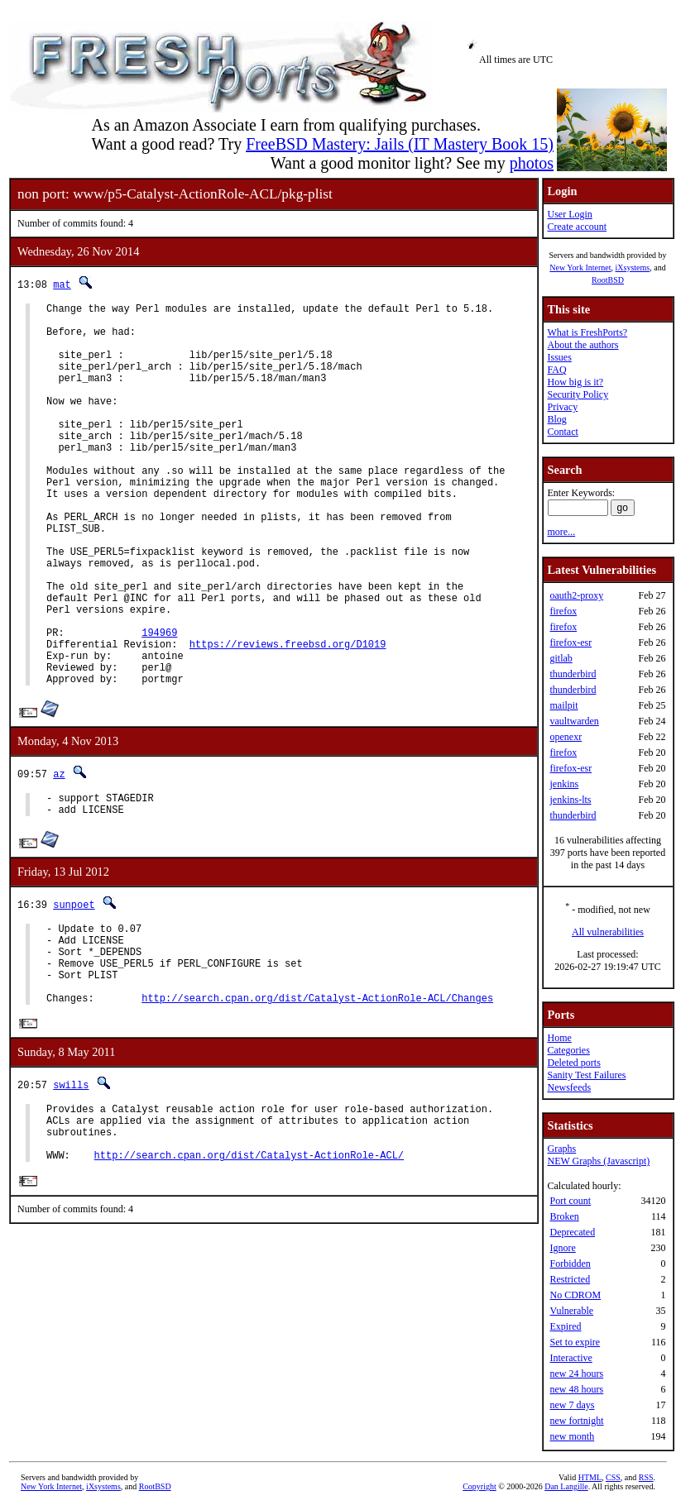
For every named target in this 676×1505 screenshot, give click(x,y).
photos (532, 163)
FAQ (556, 369)
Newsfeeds (569, 1087)
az (59, 855)
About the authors (582, 345)
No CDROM (575, 1295)
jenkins (563, 784)
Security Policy (577, 394)
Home (559, 1038)
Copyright (479, 1486)
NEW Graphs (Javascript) (598, 1161)
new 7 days (571, 1405)
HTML (590, 1477)
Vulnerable (571, 1310)
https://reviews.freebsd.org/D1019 (287, 718)
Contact (562, 431)
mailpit (563, 705)
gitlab (560, 658)
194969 (159, 704)
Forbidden (569, 1263)
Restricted (569, 1279)
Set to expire (574, 1342)
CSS (613, 1477)
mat (62, 284)
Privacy (562, 407)
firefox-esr (570, 642)
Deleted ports (573, 1062)
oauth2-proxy (576, 595)
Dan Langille (565, 1486)
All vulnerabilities (608, 932)
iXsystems (632, 267)
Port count (570, 1200)
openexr (565, 737)
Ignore (562, 1248)
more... (561, 532)
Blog (556, 419)
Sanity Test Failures (586, 1075)
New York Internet (580, 267)
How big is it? (575, 382)
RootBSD (608, 279)
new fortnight (576, 1420)
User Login (569, 214)
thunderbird (572, 674)
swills (71, 1189)
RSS (646, 1477)
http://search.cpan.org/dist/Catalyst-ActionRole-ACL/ (249, 1272)
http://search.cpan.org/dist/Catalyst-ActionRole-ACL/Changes (317, 1102)
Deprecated (572, 1232)
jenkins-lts (570, 799)
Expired (565, 1326)
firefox (563, 611)
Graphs (561, 1148)
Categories (568, 1050)
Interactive (570, 1358)
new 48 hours (576, 1389)
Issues (559, 357)
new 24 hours (576, 1373)
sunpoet (73, 991)
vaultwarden (573, 721)
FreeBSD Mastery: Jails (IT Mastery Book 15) (400, 144)
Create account (576, 226)
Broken (563, 1216)
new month (571, 1436)
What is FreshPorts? (587, 332)
